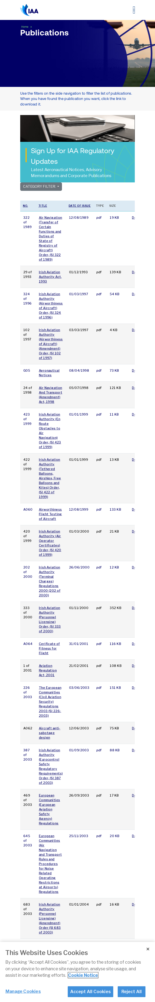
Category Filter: (39, 186)
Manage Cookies (23, 991)
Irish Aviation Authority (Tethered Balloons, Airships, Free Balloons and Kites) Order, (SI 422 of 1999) (50, 478)
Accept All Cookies (90, 991)
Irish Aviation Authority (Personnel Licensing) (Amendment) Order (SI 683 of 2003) (50, 918)
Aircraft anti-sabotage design (49, 732)
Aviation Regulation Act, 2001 (48, 670)
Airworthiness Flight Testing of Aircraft (50, 514)
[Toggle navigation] (134, 10)
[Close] (148, 949)
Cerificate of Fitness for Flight (49, 648)
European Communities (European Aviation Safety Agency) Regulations (49, 809)
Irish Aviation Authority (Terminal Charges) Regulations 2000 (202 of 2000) (49, 581)
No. (25, 205)
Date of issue (80, 205)
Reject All (131, 991)
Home (25, 26)
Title (42, 205)
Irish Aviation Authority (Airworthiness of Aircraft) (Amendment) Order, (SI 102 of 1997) (51, 344)
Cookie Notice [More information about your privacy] (83, 975)
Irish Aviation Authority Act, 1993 (50, 276)
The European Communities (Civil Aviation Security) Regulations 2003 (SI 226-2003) (50, 701)
